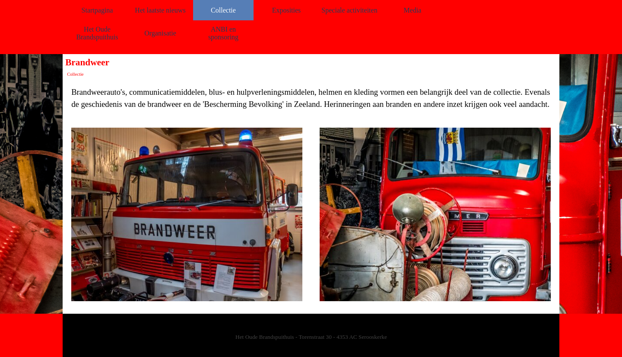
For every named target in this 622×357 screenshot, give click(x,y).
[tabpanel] (311, 98)
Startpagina (97, 10)
